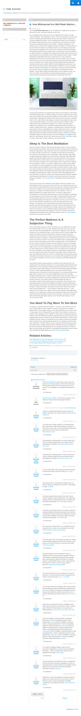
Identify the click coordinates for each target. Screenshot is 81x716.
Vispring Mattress (49, 178)
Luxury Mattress (71, 212)
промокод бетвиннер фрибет (57, 564)
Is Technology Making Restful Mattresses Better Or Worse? (46, 343)
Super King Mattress (67, 136)
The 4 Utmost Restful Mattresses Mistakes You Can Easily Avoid (48, 341)
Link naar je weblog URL (38, 374)
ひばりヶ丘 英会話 (64, 577)
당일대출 (50, 486)
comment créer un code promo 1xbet (64, 609)
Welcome (15, 13)
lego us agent (60, 652)
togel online (54, 634)
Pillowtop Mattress (51, 257)
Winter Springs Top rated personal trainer (54, 530)
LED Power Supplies (48, 545)
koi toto (53, 622)
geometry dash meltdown (50, 398)
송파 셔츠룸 (69, 471)
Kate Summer (8, 13)
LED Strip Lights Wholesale (65, 501)
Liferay (76, 709)
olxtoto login (64, 625)
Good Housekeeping (61, 330)
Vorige (33, 367)
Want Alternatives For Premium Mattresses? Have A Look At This (48, 339)
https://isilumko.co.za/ (49, 431)
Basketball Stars (52, 382)
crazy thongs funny (62, 517)
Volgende (73, 367)
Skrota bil (63, 638)
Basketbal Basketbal (70, 408)
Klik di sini (58, 668)
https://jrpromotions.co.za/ (65, 458)
